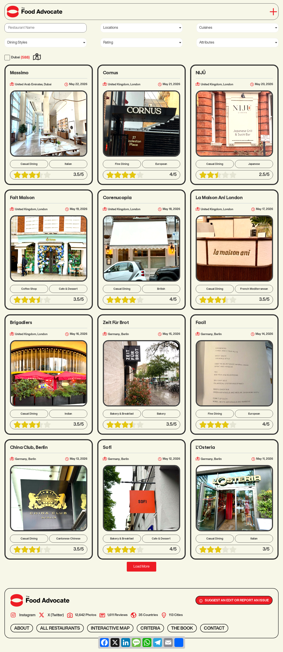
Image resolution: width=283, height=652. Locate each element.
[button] (273, 11)
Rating (108, 42)
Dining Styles (17, 42)
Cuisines (205, 28)
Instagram (27, 615)
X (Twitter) (56, 615)
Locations (110, 28)
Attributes (206, 42)
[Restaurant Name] (45, 27)
